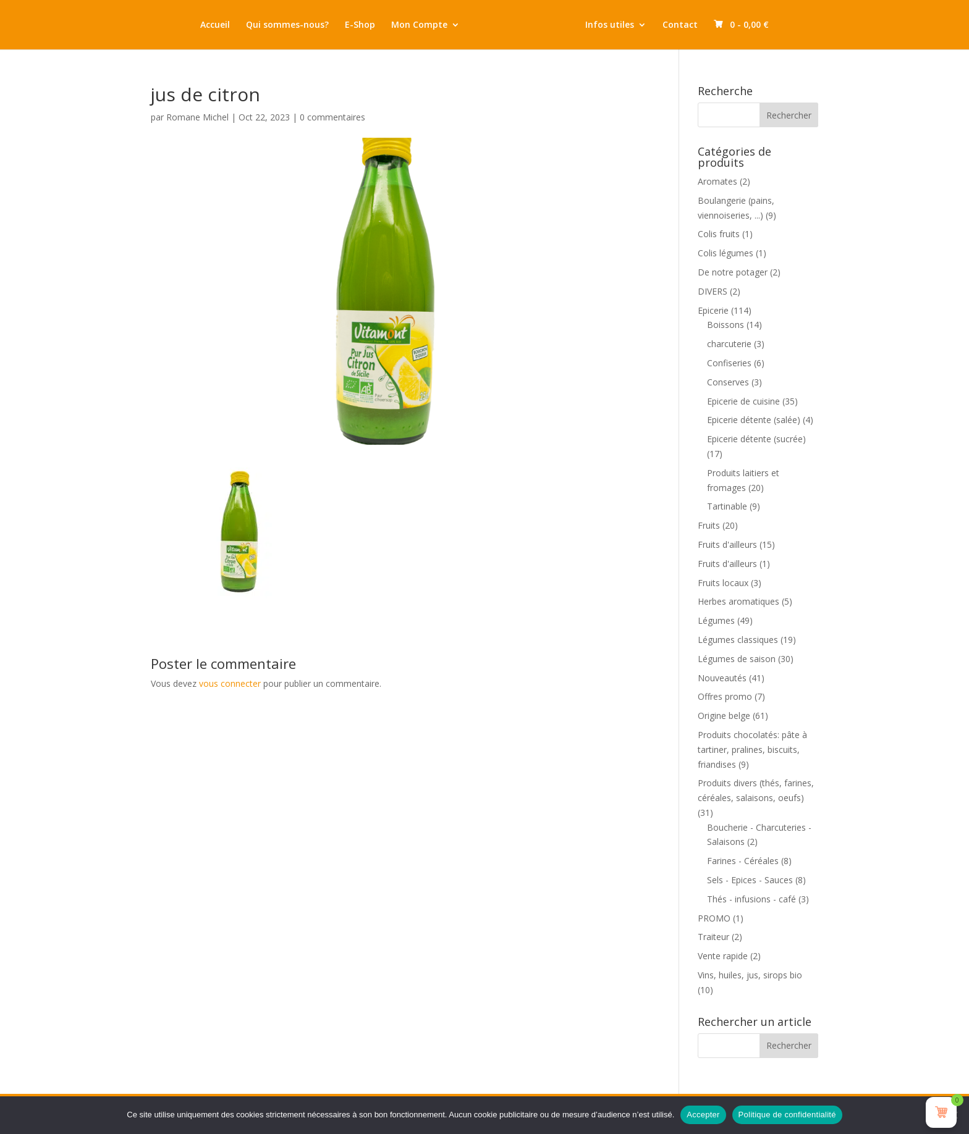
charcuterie (729, 344)
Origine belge (724, 715)
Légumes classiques (738, 639)
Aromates (717, 181)
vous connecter (230, 683)
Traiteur (713, 937)
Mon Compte (419, 25)
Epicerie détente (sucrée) (756, 439)
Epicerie (713, 310)
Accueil (215, 25)
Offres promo (725, 696)
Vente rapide (723, 956)
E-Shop (360, 25)
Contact (680, 25)
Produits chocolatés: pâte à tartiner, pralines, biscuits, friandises (752, 749)
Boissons (725, 324)
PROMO (714, 918)
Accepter (703, 1114)
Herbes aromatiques (738, 601)
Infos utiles (609, 25)
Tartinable (727, 506)
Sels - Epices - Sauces (750, 880)
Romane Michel (197, 117)
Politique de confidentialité (787, 1114)
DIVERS (712, 291)
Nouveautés (722, 678)
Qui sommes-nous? (287, 25)
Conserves (728, 382)
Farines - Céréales (743, 861)
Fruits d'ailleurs (727, 544)
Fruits (709, 525)
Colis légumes (725, 253)
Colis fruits (719, 234)
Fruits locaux (723, 583)
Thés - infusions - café (751, 899)
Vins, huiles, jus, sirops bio (750, 975)
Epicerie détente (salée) (753, 420)
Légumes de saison (737, 659)
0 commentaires (332, 117)
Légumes (716, 620)
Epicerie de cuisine (743, 401)
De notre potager (733, 272)
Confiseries (729, 363)
